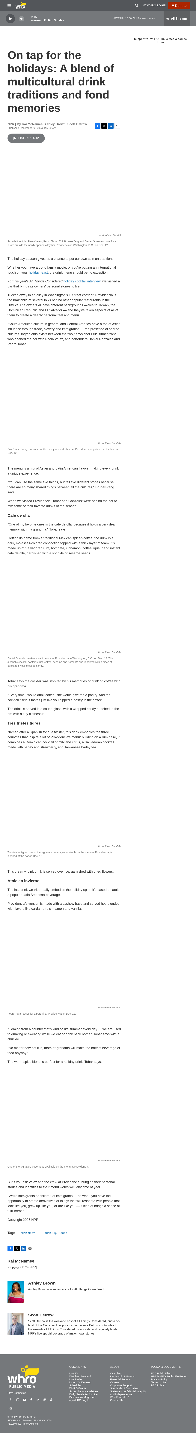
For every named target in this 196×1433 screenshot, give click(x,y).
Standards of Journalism (124, 1388)
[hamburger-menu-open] (9, 5)
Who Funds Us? (119, 1397)
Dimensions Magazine (82, 1397)
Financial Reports (120, 1379)
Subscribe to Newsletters (83, 1391)
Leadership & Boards (122, 1376)
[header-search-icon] (136, 5)
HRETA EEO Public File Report (169, 1376)
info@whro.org (30, 1424)
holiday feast (38, 272)
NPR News (28, 1233)
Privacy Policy (159, 1379)
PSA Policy (157, 1385)
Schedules (75, 1385)
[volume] (21, 19)
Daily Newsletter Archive (83, 1394)
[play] (10, 19)
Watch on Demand (80, 1376)
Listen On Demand (80, 1382)
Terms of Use (158, 1382)
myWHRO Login (154, 5)
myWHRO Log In (79, 1400)
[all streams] (177, 18)
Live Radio (75, 1379)
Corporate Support (121, 1385)
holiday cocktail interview (82, 281)
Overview (115, 1373)
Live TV (73, 1373)
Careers (115, 1382)
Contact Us (116, 1400)
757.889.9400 (14, 1424)
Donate (181, 6)
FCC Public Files (161, 1373)
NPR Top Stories (56, 1233)
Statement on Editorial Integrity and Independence (128, 1393)
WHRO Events (77, 1388)
